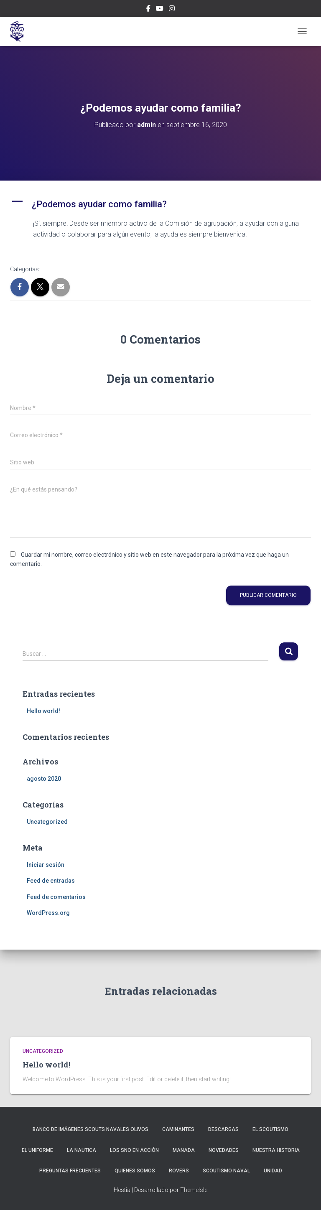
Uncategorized (47, 821)
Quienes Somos (135, 1171)
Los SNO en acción (134, 1150)
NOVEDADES (224, 1150)
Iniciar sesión (45, 864)
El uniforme (37, 1150)
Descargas (223, 1129)
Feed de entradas (51, 880)
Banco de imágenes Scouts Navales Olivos (90, 1129)
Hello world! (43, 711)
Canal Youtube (159, 9)
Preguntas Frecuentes (70, 1171)
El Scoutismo (270, 1129)
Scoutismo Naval (226, 1171)
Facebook (148, 9)
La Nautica (81, 1150)
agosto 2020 (44, 778)
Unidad (273, 1171)
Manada (184, 1150)
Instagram (172, 9)
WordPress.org (48, 912)
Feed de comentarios (56, 897)
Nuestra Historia (276, 1150)
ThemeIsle (193, 1190)
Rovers (179, 1171)
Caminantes (178, 1129)
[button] (160, 204)
